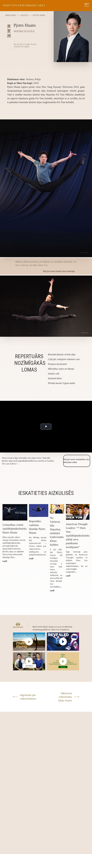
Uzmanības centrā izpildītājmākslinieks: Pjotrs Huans (15, 528)
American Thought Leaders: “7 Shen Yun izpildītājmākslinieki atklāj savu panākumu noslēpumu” (77, 536)
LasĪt (5, 561)
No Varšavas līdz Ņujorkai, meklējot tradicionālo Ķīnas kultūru (57, 531)
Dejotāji (24, 15)
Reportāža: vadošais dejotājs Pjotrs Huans (37, 527)
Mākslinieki (11, 15)
